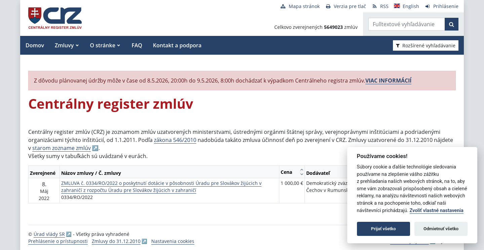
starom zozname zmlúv (61, 148)
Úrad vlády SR (49, 234)
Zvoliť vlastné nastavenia (436, 210)
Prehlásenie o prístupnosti (58, 241)
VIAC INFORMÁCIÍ (388, 80)
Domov (35, 45)
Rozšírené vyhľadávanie (425, 45)
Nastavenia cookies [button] (172, 241)
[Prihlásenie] (441, 6)
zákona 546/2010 (175, 140)
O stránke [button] (103, 45)
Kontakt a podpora (177, 45)
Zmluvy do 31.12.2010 (116, 241)
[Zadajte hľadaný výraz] (406, 24)
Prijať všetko (383, 228)
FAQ (136, 45)
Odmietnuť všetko (441, 228)
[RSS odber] (380, 6)
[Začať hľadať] (451, 24)
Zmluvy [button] (64, 45)
